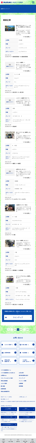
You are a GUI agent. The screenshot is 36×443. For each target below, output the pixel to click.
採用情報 (21, 386)
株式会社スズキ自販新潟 (18, 2)
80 (21, 329)
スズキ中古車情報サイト (8, 424)
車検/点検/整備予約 (5, 391)
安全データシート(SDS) (6, 396)
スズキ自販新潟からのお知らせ (8, 372)
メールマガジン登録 (8, 417)
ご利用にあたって (23, 396)
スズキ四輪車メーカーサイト (8, 409)
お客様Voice (4, 375)
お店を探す (21, 372)
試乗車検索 (3, 388)
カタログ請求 (4, 383)
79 (18, 329)
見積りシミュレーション (26, 409)
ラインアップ (22, 378)
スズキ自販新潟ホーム (6, 370)
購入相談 (3, 386)
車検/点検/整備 (4, 380)
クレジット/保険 (22, 380)
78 (15, 329)
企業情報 (21, 383)
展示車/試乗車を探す (23, 375)
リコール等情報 (26, 417)
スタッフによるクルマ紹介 (7, 378)
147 (28, 329)
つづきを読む (26, 36)
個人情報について (5, 399)
